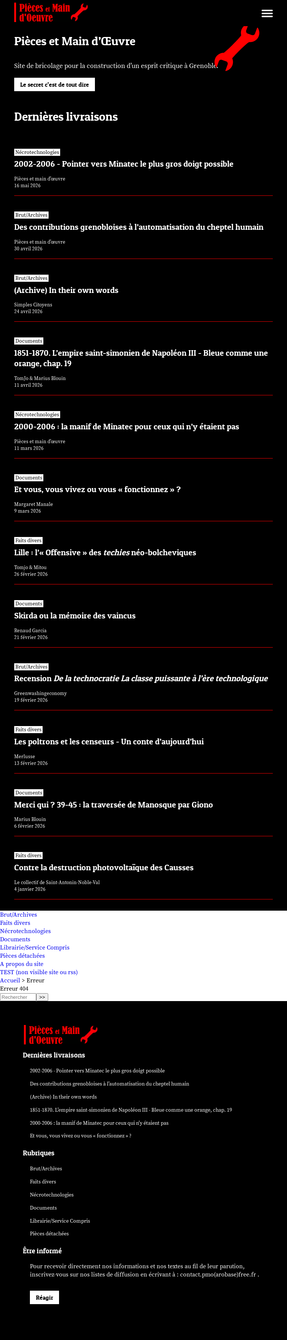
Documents (15, 939)
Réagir (44, 1297)
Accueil (10, 980)
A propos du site (21, 964)
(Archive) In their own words (63, 1096)
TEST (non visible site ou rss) (39, 972)
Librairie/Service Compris (35, 948)
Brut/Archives (18, 915)
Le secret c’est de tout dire (54, 84)
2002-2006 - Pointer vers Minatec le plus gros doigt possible (97, 1070)
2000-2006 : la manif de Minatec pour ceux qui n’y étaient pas (99, 1123)
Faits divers (15, 923)
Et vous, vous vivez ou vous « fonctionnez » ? (81, 1135)
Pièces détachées (22, 956)
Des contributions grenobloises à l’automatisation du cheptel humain (109, 1083)
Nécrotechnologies (25, 931)
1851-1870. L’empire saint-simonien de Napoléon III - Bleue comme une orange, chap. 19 (131, 1110)
